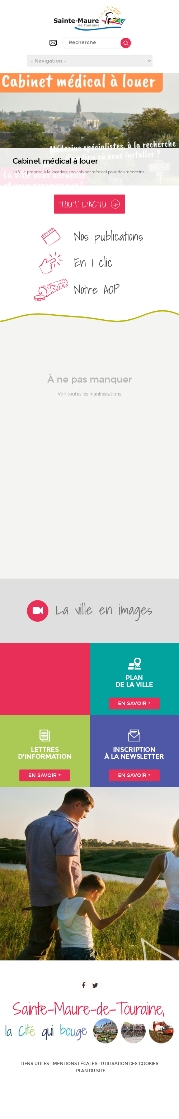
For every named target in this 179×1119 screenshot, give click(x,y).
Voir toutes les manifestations (89, 401)
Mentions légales (75, 1063)
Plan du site (90, 1070)
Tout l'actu (89, 204)
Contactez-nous (53, 43)
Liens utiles (34, 1063)
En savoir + (134, 703)
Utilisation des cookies (129, 1063)
